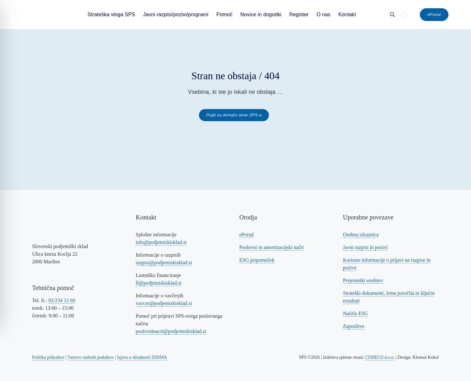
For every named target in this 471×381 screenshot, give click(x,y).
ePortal (246, 234)
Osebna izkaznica (361, 234)
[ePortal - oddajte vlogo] (434, 14)
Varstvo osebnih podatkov (91, 357)
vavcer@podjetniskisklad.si (164, 303)
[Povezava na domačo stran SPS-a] (234, 115)
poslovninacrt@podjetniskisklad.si (171, 331)
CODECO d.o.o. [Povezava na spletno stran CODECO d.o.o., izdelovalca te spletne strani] (380, 357)
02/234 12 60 (61, 300)
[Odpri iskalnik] (392, 14)
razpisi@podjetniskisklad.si (164, 262)
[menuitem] (404, 14)
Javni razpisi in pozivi (365, 247)
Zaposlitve (354, 326)
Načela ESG (355, 313)
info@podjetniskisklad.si (161, 242)
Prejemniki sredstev (363, 280)
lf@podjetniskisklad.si (158, 283)
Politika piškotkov (48, 357)
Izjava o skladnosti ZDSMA (142, 357)
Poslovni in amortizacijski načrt (271, 247)
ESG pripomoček (257, 260)
